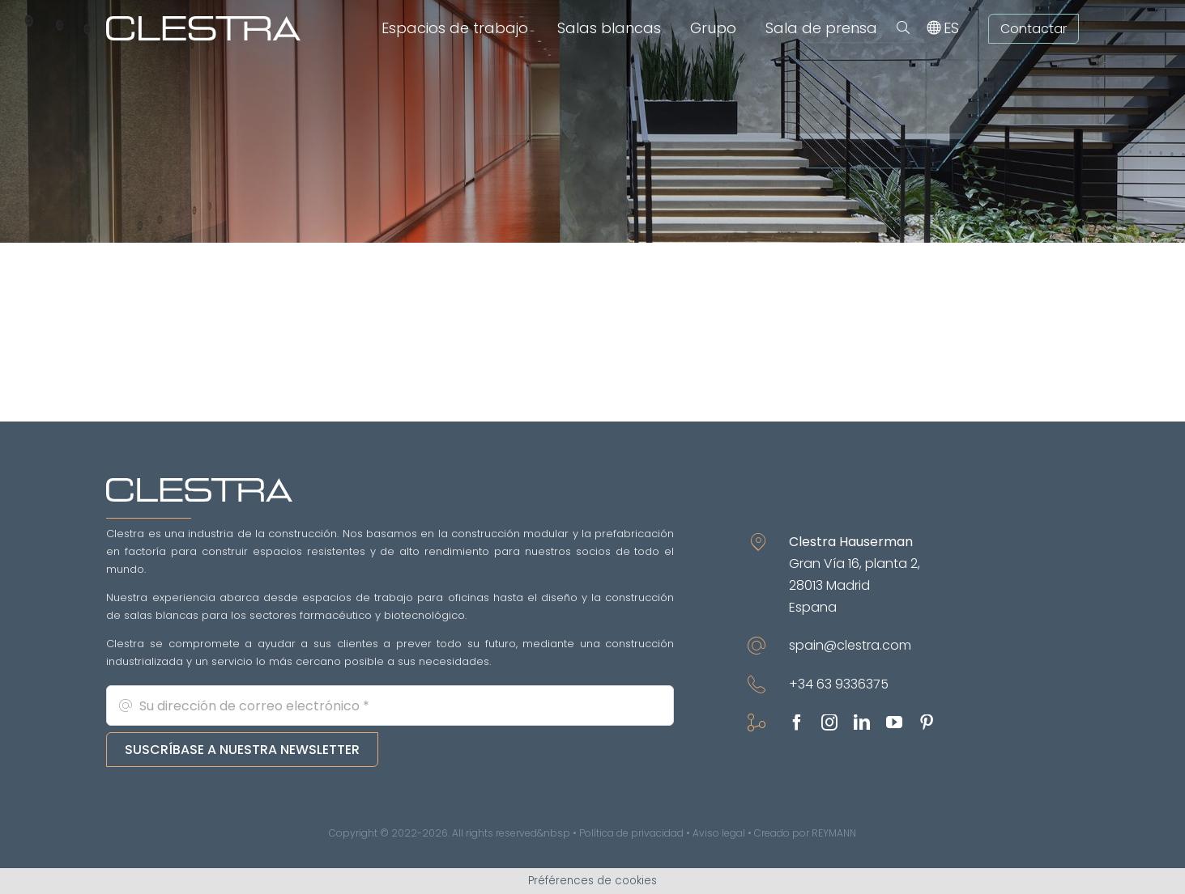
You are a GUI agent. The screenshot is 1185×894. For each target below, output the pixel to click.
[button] (903, 28)
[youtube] (894, 722)
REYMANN (834, 833)
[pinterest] (927, 722)
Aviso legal (719, 833)
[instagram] (829, 722)
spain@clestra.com (850, 645)
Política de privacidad (631, 833)
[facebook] (797, 722)
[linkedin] (862, 722)
